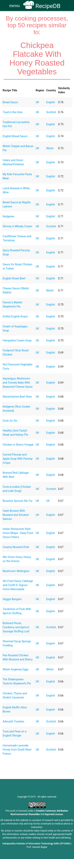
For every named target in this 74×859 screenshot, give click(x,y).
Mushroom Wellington (16, 571)
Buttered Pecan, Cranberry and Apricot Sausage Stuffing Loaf (16, 627)
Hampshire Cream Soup (17, 340)
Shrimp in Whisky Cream (17, 226)
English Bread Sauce (15, 136)
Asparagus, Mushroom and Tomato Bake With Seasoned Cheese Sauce (17, 382)
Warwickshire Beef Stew (17, 396)
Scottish (51, 112)
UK (37, 102)
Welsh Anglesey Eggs (15, 669)
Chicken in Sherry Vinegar (18, 444)
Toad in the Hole (12, 112)
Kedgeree (8, 216)
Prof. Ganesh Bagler (37, 847)
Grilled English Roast (15, 316)
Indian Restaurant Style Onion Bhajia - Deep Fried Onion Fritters (18, 533)
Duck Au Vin (10, 420)
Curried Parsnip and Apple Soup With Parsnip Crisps (17, 458)
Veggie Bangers (12, 599)
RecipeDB (42, 6)
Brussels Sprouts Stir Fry (17, 500)
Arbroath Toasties (13, 721)
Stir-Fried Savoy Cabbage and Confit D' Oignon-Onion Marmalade (18, 585)
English (50, 102)
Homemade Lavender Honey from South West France (17, 749)
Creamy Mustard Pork (16, 547)
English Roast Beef (14, 278)
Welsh (49, 148)
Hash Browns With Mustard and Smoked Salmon (16, 515)
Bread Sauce (10, 102)
